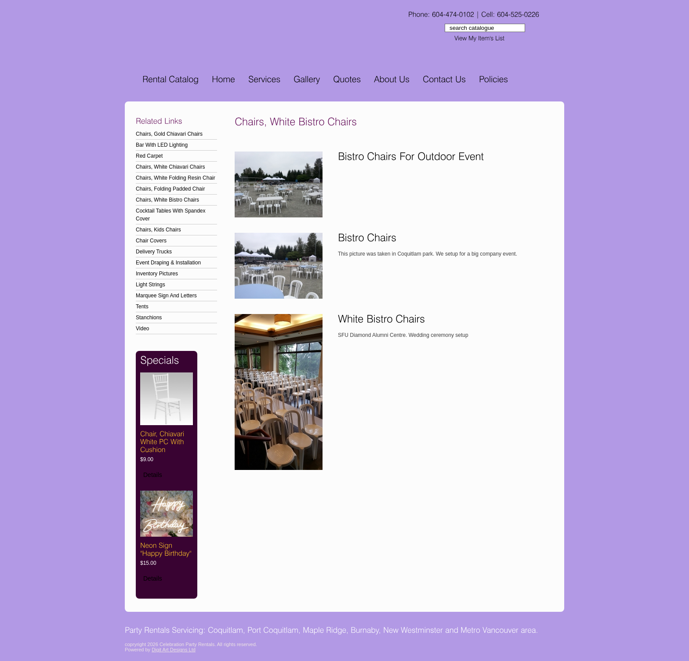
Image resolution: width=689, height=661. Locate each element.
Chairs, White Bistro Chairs (167, 200)
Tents (142, 306)
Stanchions (149, 317)
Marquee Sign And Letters (166, 296)
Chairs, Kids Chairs (158, 230)
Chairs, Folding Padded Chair (170, 189)
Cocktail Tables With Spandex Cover (171, 215)
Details (152, 474)
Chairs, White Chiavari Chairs (170, 167)
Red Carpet (149, 156)
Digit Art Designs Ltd (174, 649)
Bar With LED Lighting (162, 145)
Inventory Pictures (157, 274)
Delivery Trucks (154, 252)
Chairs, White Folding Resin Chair (175, 178)
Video (142, 328)
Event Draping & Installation (168, 263)
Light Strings (150, 285)
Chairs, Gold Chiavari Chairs (169, 134)
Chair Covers (151, 241)
